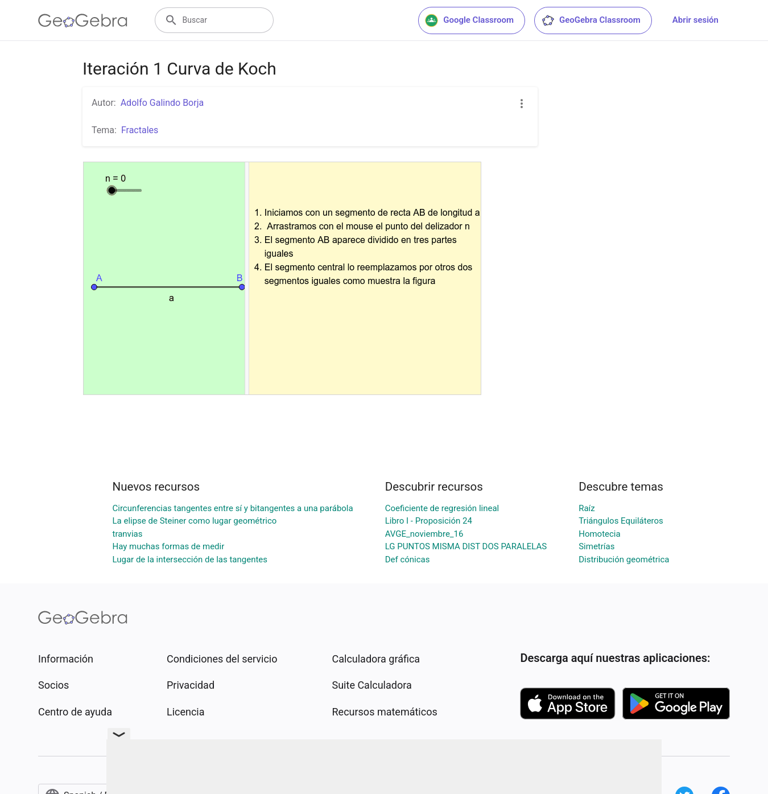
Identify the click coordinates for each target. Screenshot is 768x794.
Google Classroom (469, 20)
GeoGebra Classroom (591, 20)
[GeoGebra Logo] (82, 20)
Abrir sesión (695, 20)
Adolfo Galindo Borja (162, 102)
